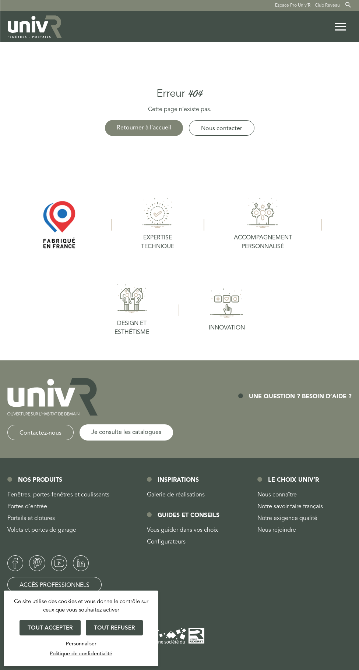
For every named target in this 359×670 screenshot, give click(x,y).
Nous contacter (221, 129)
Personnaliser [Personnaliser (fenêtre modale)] (81, 643)
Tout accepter (50, 628)
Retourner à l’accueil (144, 128)
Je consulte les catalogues (126, 432)
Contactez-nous (40, 433)
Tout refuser (114, 628)
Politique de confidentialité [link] (81, 653)
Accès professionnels (54, 585)
